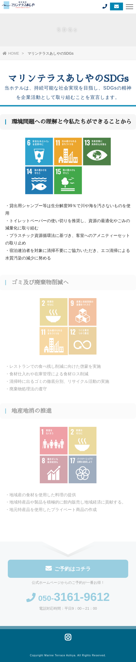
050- (68, 599)
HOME (11, 53)
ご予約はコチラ (68, 569)
